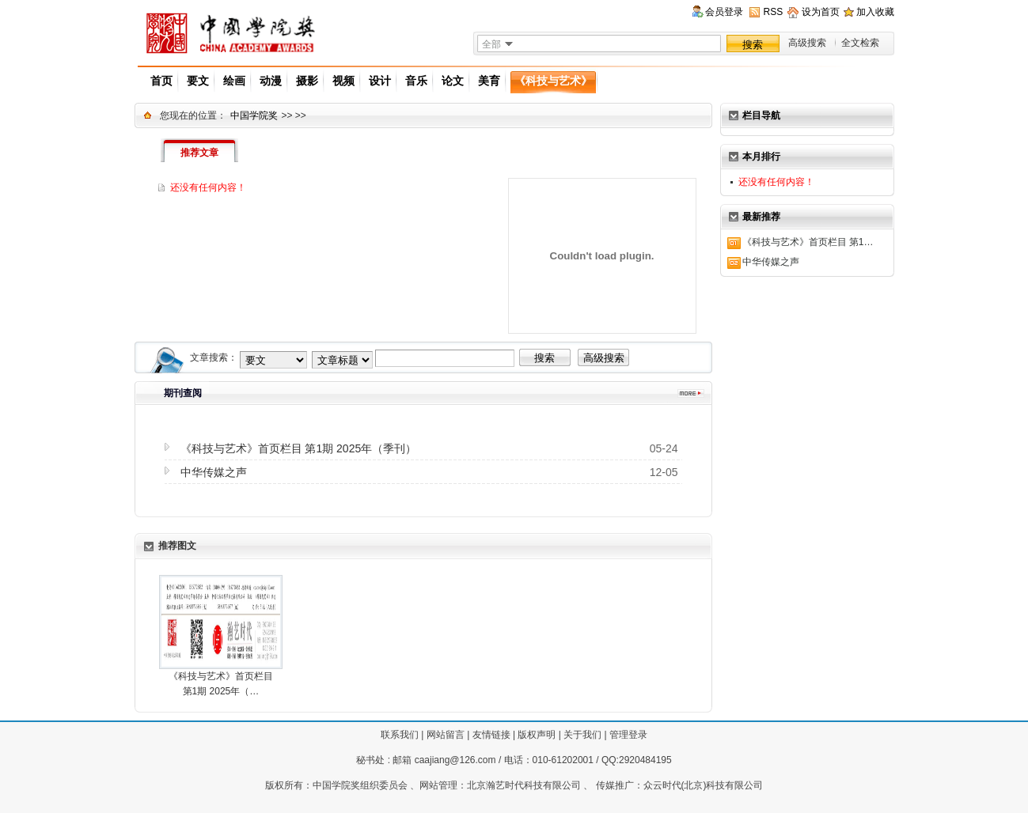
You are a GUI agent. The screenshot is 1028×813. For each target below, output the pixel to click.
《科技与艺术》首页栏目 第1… (808, 242)
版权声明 (537, 734)
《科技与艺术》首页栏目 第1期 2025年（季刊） (298, 448)
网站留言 (446, 734)
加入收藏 (875, 11)
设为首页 (821, 11)
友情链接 (491, 734)
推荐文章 (199, 152)
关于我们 (582, 734)
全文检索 (860, 42)
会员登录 (724, 11)
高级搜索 (807, 42)
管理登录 (628, 734)
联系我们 (400, 734)
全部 (491, 44)
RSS (773, 11)
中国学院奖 (254, 115)
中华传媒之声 (770, 261)
